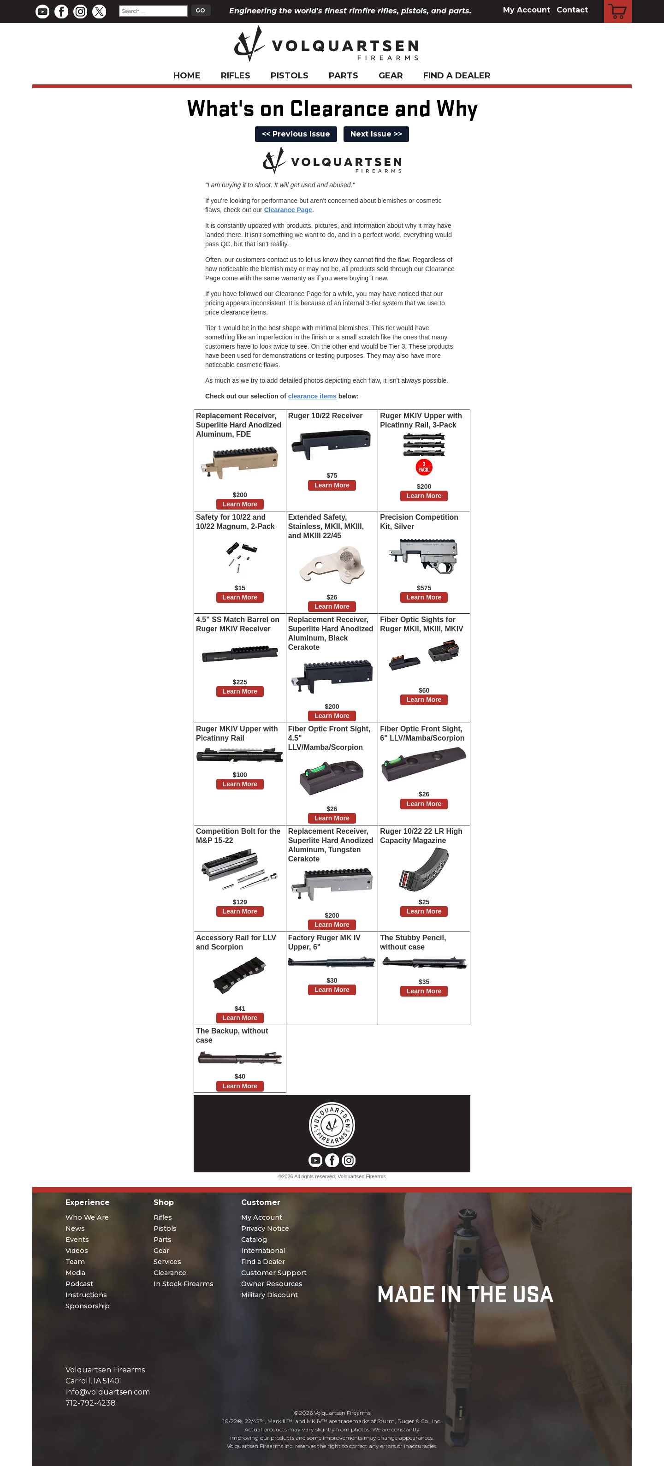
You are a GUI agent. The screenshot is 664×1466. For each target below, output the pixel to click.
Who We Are (87, 1217)
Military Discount (269, 1295)
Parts (343, 76)
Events (77, 1239)
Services (167, 1262)
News (75, 1228)
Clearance (170, 1273)
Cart (618, 1)
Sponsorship (87, 1306)
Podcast (79, 1284)
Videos (76, 1250)
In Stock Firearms (183, 1284)
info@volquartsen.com (107, 1392)
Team (75, 1262)
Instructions (86, 1295)
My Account (526, 10)
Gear (391, 76)
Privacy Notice (265, 1228)
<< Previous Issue (296, 134)
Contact (572, 10)
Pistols (289, 76)
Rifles (235, 76)
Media (75, 1273)
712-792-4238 (90, 1403)
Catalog (254, 1239)
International (263, 1250)
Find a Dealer (457, 76)
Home (187, 76)
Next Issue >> (376, 134)
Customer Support (274, 1273)
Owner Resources (271, 1284)
